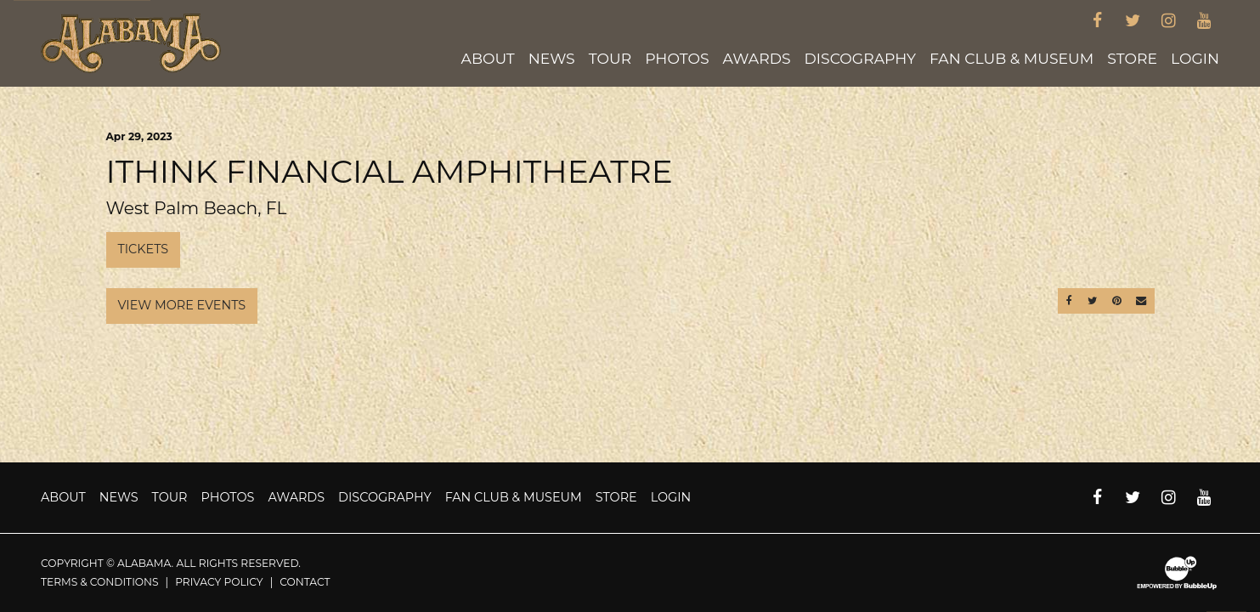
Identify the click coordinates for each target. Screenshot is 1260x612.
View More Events (182, 305)
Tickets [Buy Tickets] (143, 249)
